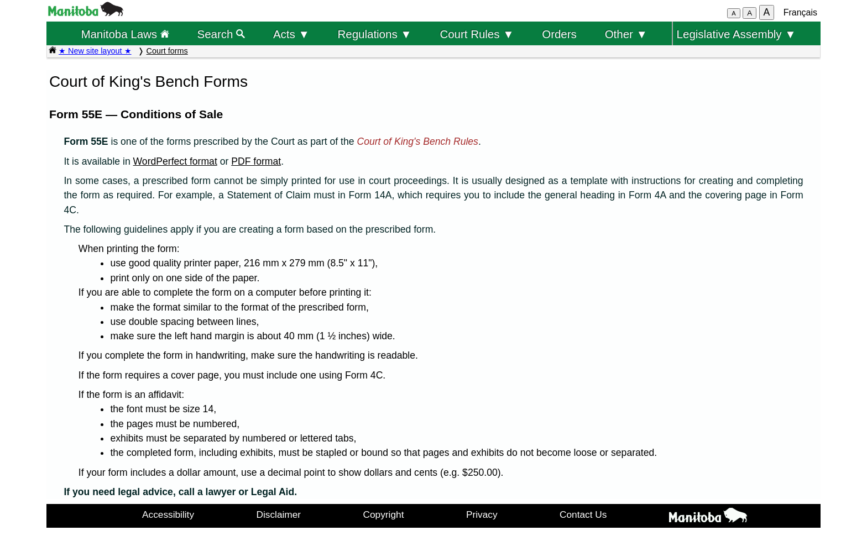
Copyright (383, 514)
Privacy (482, 514)
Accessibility (168, 514)
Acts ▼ (291, 34)
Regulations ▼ (375, 34)
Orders (559, 34)
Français (800, 12)
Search (221, 34)
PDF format (256, 161)
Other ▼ (626, 34)
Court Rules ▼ (477, 34)
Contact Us (583, 514)
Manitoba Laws (125, 34)
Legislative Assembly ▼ (736, 34)
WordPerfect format (175, 161)
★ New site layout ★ (95, 50)
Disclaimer (279, 514)
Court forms (167, 50)
